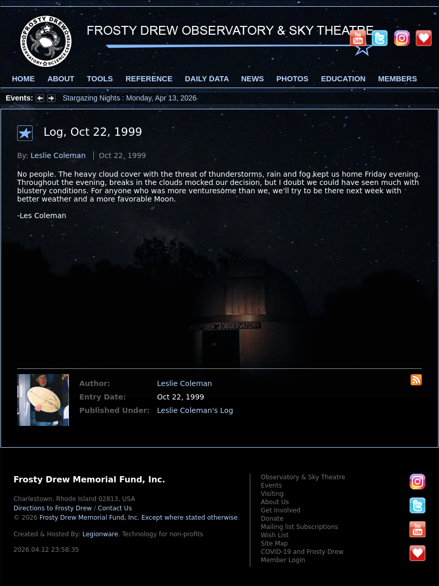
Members (397, 79)
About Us (275, 502)
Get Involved (280, 510)
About (60, 79)
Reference (148, 79)
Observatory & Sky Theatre (303, 477)
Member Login (283, 560)
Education (343, 79)
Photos (292, 79)
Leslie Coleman (58, 155)
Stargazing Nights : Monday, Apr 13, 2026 (129, 98)
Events (271, 485)
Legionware (100, 534)
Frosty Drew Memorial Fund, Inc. (138, 517)
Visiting (272, 493)
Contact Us (115, 508)
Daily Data (207, 79)
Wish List (275, 535)
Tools (100, 79)
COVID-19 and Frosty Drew (302, 551)
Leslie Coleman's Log (195, 410)
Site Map (274, 543)
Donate (272, 518)
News (252, 79)
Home (23, 79)
